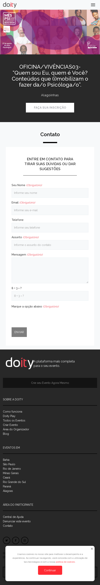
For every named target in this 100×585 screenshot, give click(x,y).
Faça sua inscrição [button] (50, 107)
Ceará (6, 477)
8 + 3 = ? (17, 288)
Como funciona (12, 411)
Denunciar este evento (17, 521)
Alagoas (8, 490)
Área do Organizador (16, 429)
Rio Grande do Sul (14, 482)
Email (23, 202)
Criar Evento (10, 424)
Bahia (6, 459)
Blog (6, 433)
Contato (8, 525)
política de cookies (65, 562)
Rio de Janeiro (12, 468)
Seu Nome (27, 185)
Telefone (18, 219)
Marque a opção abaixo (35, 306)
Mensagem (27, 254)
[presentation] (41, 316)
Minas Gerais (11, 473)
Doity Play (9, 416)
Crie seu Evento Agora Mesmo (50, 382)
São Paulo (9, 464)
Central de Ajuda (13, 516)
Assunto (25, 237)
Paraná (7, 486)
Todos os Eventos (14, 420)
